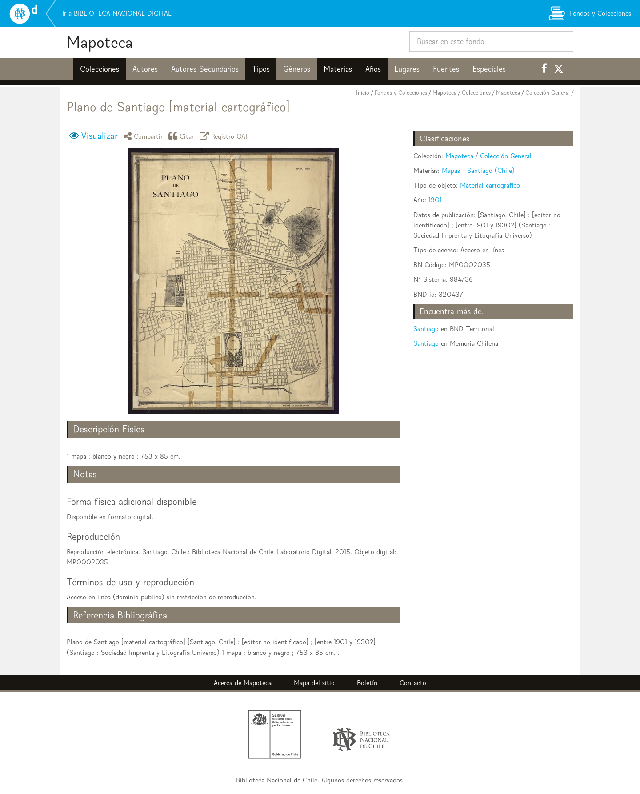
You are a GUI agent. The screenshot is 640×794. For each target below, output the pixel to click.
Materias (338, 69)
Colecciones (99, 69)
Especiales (489, 69)
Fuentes (446, 69)
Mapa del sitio (314, 682)
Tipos (261, 69)
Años (373, 69)
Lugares (407, 69)
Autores (145, 69)
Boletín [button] (367, 682)
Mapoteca (100, 42)
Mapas (451, 170)
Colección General (547, 92)
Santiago (426, 328)
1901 (435, 200)
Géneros (296, 69)
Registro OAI (225, 135)
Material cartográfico (490, 185)
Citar (182, 135)
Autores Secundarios (205, 69)
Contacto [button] (413, 682)
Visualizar (99, 135)
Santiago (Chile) (491, 170)
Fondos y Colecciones (401, 92)
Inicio (362, 92)
